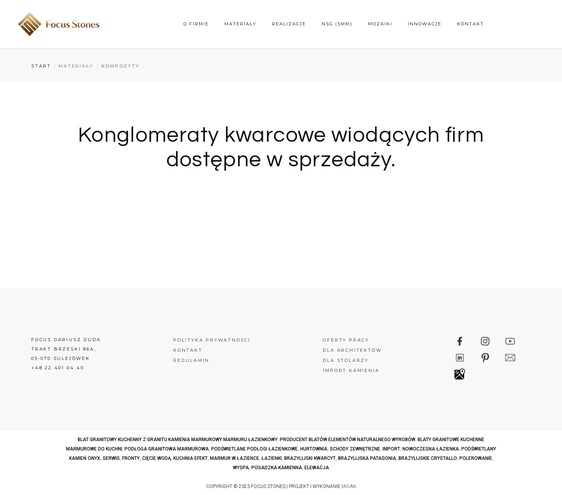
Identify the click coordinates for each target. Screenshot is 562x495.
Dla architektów (352, 350)
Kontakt (470, 24)
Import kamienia (351, 370)
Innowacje (424, 24)
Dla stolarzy (346, 360)
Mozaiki (380, 24)
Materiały (240, 24)
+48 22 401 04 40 (57, 367)
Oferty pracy (346, 340)
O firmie (196, 24)
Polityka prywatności (212, 340)
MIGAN (348, 486)
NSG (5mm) (337, 24)
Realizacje (289, 24)
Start (41, 66)
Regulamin (191, 360)
